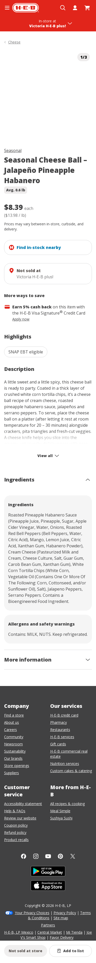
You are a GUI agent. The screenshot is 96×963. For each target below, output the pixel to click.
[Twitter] (72, 856)
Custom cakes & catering (71, 770)
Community (13, 736)
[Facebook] (23, 856)
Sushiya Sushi (61, 818)
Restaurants (60, 729)
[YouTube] (48, 856)
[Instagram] (35, 856)
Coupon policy (16, 825)
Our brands (13, 758)
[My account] (75, 7)
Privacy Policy (65, 912)
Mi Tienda (74, 932)
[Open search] (62, 7)
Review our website (20, 818)
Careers (10, 729)
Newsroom (13, 744)
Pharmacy (58, 722)
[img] (48, 95)
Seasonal (13, 150)
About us (11, 722)
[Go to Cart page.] (87, 7)
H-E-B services (62, 736)
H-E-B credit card (64, 715)
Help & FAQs (14, 810)
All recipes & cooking (67, 803)
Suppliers (11, 772)
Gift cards (58, 744)
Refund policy (15, 832)
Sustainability (15, 751)
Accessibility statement (23, 803)
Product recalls (16, 839)
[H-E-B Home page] (25, 7)
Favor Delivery (61, 937)
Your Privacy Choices (32, 912)
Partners (48, 925)
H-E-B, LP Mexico (18, 932)
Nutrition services (64, 763)
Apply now (20, 319)
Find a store (14, 715)
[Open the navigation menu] (7, 8)
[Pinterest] (60, 856)
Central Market (49, 932)
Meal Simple (60, 810)
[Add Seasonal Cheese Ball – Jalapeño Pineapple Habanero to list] (70, 951)
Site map (61, 917)
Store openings (16, 765)
